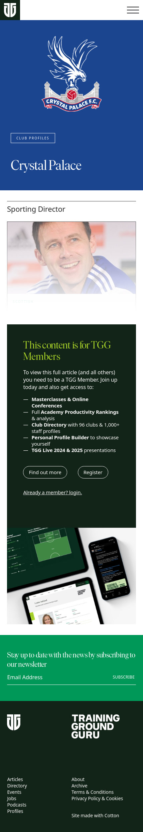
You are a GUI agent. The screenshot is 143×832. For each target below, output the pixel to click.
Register (93, 472)
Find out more (45, 472)
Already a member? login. (52, 492)
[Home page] (10, 10)
